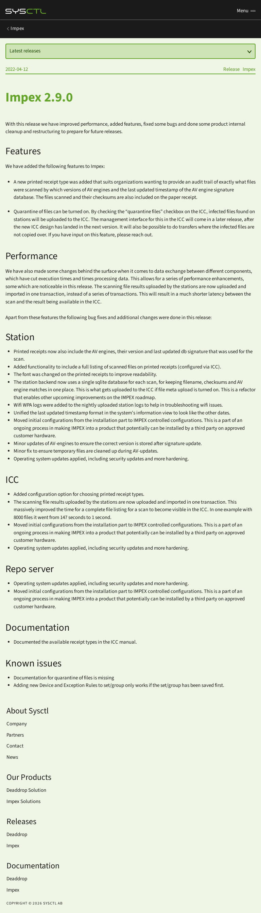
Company (16, 723)
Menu (246, 10)
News (12, 757)
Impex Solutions (23, 801)
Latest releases (131, 50)
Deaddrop (16, 834)
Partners (15, 735)
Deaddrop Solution (26, 790)
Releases (242, 28)
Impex (14, 28)
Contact (14, 746)
